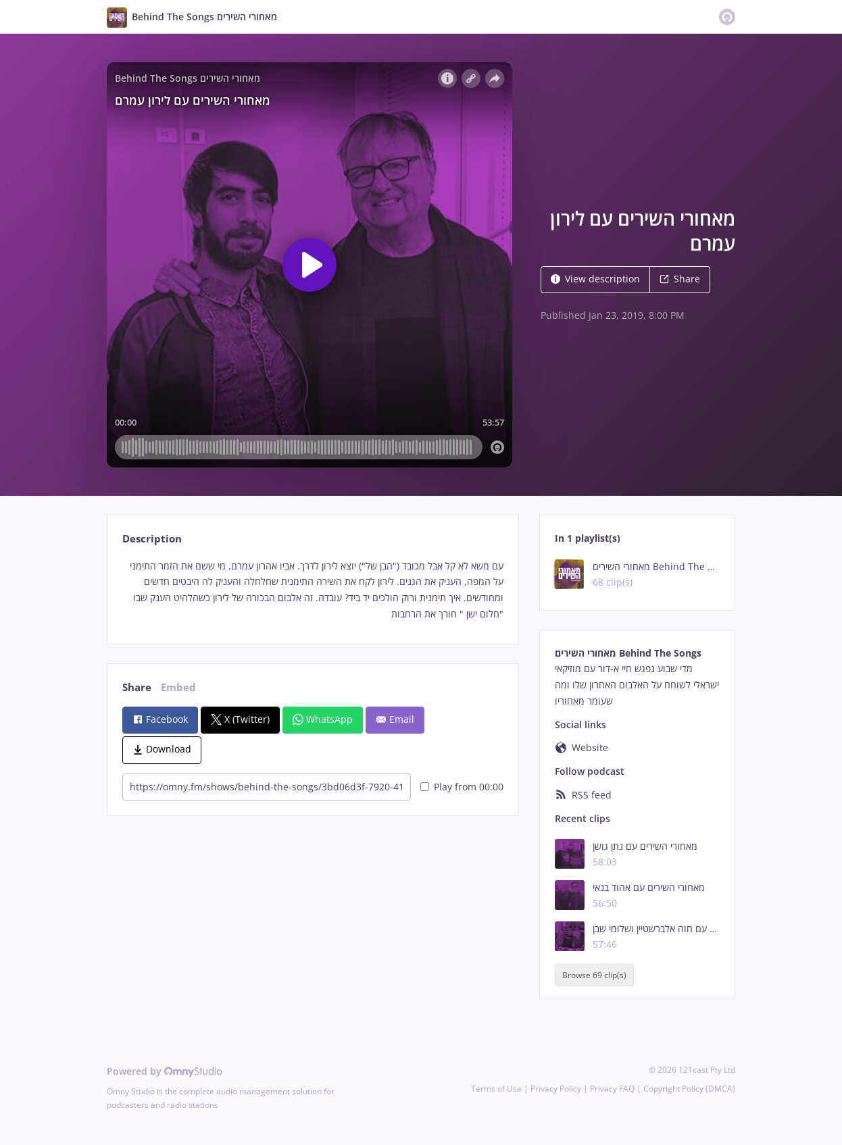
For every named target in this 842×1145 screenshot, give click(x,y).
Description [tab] (152, 539)
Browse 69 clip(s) (594, 975)
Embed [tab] (178, 687)
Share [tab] (136, 687)
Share (680, 278)
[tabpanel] (312, 590)
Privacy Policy (555, 1088)
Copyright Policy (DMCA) (689, 1088)
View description (595, 278)
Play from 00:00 (461, 786)
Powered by (164, 1071)
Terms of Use (496, 1088)
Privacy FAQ (612, 1088)
